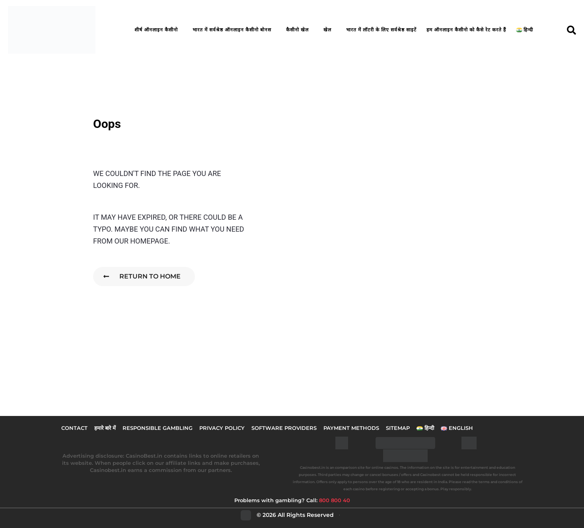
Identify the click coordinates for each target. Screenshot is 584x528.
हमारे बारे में (105, 428)
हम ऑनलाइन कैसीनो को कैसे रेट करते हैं (466, 30)
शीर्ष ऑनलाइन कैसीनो (156, 30)
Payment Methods (351, 428)
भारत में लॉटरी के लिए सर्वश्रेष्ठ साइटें (381, 30)
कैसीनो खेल (297, 30)
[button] (571, 30)
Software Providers (284, 428)
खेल (327, 30)
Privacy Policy (222, 428)
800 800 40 (334, 500)
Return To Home (142, 276)
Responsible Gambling (158, 428)
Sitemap (398, 428)
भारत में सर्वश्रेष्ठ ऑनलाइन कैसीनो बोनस (232, 30)
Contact (74, 428)
